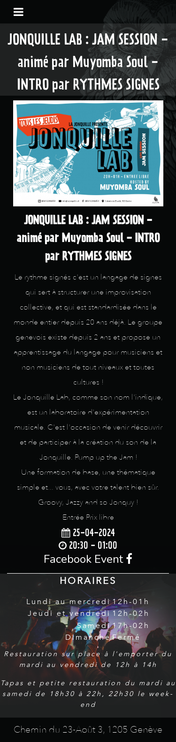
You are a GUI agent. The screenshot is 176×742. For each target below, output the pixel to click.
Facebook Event (88, 559)
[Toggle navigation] (19, 12)
